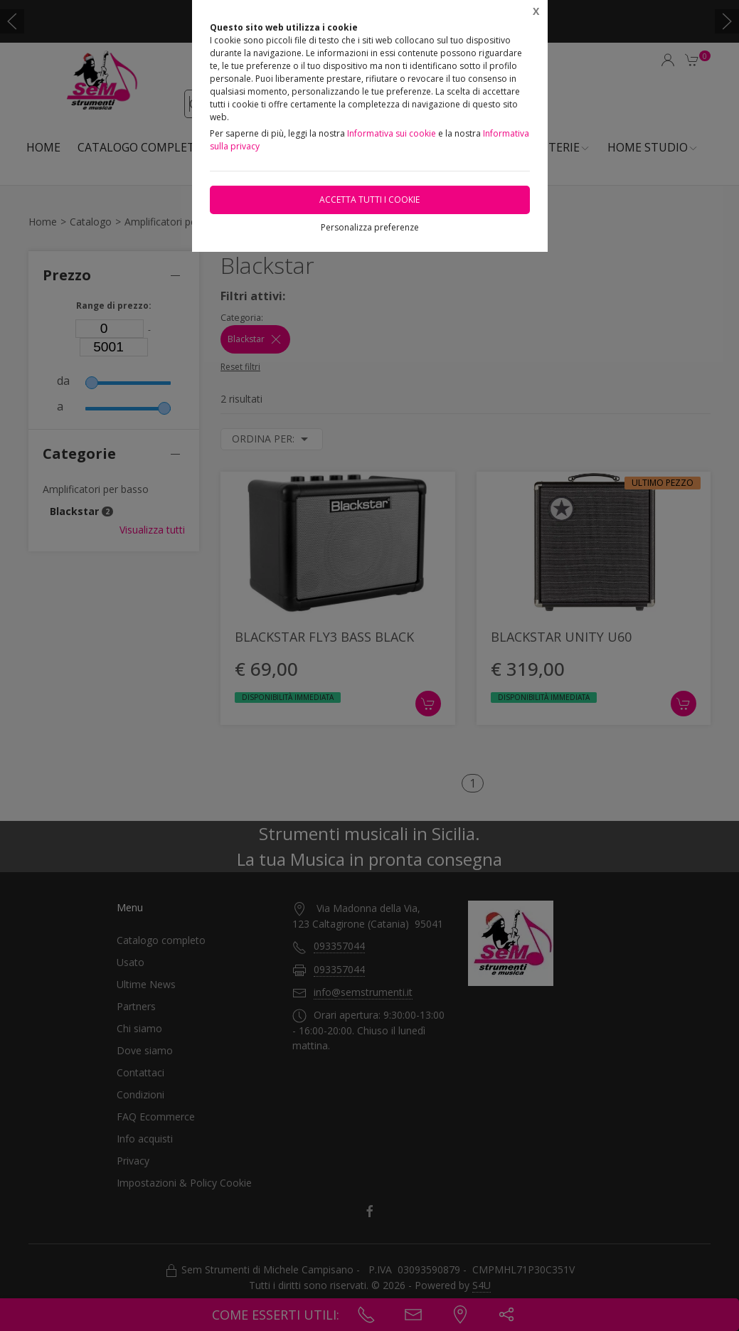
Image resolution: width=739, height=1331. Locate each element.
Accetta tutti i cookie (369, 199)
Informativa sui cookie (391, 133)
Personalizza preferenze (370, 227)
